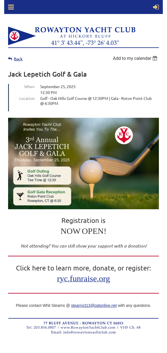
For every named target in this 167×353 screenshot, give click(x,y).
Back (18, 59)
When (29, 86)
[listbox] (136, 58)
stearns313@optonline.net (94, 305)
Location (27, 98)
